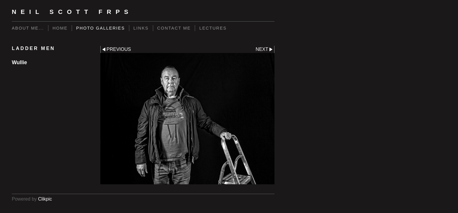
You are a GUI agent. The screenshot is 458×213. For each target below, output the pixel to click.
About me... (28, 28)
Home (60, 28)
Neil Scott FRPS (72, 11)
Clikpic (45, 198)
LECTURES (213, 28)
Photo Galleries (100, 28)
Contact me (174, 28)
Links (141, 28)
